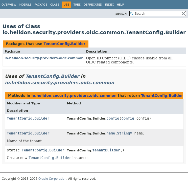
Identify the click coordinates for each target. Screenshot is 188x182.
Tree (77, 4)
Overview (9, 4)
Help (120, 4)
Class (54, 4)
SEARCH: (121, 13)
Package (40, 4)
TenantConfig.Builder (64, 44)
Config (127, 118)
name (110, 133)
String (123, 133)
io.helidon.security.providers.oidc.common (44, 58)
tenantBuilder (106, 150)
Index (109, 4)
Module (25, 4)
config (112, 118)
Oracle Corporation (52, 178)
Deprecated (93, 4)
